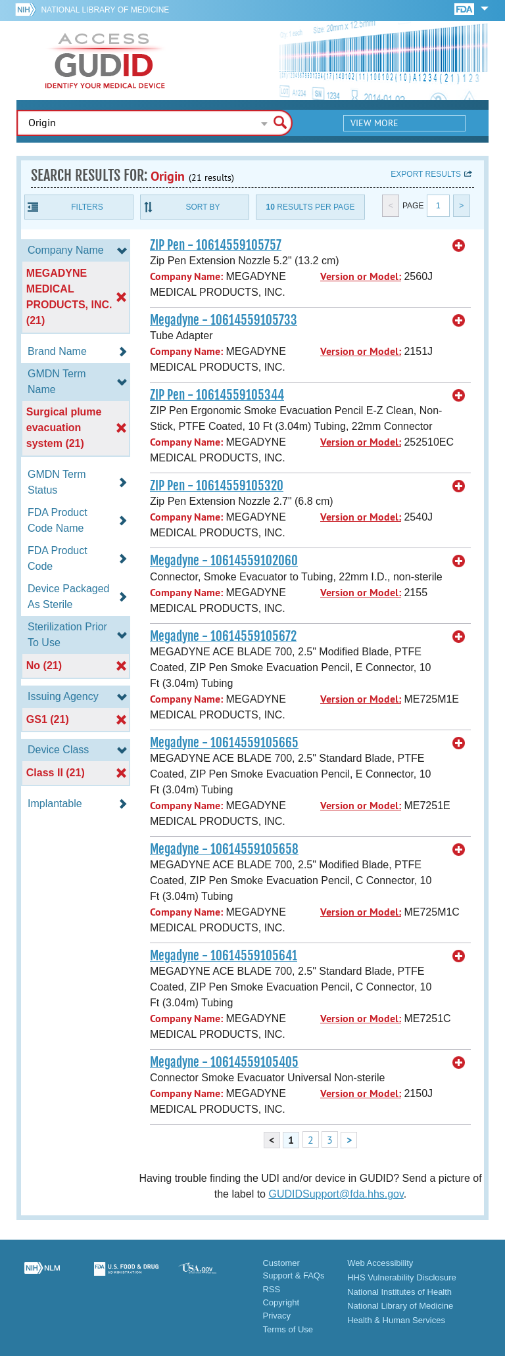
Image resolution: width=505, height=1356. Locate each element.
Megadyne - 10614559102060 (224, 561)
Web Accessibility (380, 1263)
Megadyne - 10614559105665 (224, 743)
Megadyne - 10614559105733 (223, 320)
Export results (426, 174)
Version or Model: (360, 276)
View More (374, 123)
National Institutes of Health (399, 1292)
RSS (271, 1289)
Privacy (276, 1316)
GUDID (105, 60)
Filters (87, 207)
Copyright (280, 1302)
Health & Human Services (396, 1320)
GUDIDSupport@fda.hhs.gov (335, 1194)
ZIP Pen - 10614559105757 (215, 245)
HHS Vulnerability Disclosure (401, 1277)
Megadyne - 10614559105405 (224, 1062)
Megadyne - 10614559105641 (223, 956)
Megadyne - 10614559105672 (223, 636)
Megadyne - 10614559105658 (224, 849)
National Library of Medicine (105, 9)
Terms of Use (287, 1329)
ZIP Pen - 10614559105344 (217, 395)
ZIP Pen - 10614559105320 (216, 486)
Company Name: (186, 276)
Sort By (202, 207)
